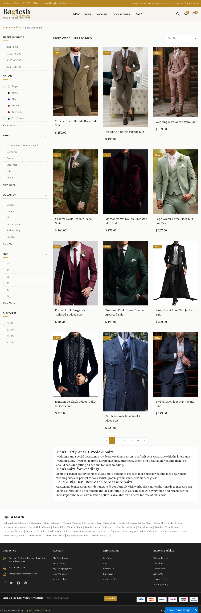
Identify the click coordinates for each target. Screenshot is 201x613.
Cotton (10, 158)
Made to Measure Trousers (175, 531)
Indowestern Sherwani (14, 527)
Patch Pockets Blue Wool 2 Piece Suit (122, 418)
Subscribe (110, 598)
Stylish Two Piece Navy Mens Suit (175, 404)
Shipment (108, 574)
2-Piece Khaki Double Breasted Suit (75, 123)
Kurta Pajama (145, 527)
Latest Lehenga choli (13, 535)
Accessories (121, 14)
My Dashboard (60, 558)
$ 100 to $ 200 (13, 53)
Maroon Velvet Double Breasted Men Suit (126, 221)
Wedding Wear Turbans (167, 527)
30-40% (10, 342)
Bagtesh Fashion (12, 27)
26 (8, 277)
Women (101, 14)
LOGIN (180, 3)
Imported (12, 164)
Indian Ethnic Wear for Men (67, 527)
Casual (10, 204)
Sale (139, 14)
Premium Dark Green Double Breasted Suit (124, 312)
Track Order (59, 579)
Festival (11, 237)
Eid (8, 217)
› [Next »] (144, 440)
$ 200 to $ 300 (13, 60)
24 (8, 264)
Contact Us (108, 568)
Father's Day (13, 230)
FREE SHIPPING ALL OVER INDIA (151, 3)
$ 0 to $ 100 (12, 47)
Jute (9, 171)
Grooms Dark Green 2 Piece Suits (73, 221)
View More (9, 125)
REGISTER (192, 3)
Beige (13, 86)
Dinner (10, 211)
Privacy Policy (160, 584)
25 (8, 270)
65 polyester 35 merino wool (22, 145)
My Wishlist (59, 563)
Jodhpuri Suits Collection (15, 523)
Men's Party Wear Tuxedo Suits (100, 523)
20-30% (10, 336)
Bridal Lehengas (100, 535)
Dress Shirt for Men (13, 531)
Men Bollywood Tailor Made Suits (140, 531)
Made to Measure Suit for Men (134, 523)
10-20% (10, 329)
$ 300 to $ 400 (13, 67)
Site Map (107, 558)
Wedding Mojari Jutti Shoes (99, 527)
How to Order (60, 574)
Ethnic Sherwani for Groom (168, 523)
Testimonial (159, 568)
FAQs (105, 563)
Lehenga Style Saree (77, 535)
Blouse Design (160, 558)
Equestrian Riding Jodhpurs (45, 523)
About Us (158, 574)
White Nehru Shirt (59, 531)
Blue (12, 99)
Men (88, 14)
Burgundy (15, 112)
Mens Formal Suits (125, 527)
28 (8, 283)
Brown (13, 105)
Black (13, 92)
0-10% (10, 323)
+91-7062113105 (29, 3)
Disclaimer (159, 563)
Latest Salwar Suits (54, 535)
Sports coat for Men (109, 531)
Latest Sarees (34, 535)
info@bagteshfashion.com (58, 3)
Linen (10, 177)
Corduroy (12, 152)
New (76, 14)
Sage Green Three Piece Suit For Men (174, 221)
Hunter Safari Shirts (36, 531)
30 (8, 289)
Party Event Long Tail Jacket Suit (175, 312)
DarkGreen (16, 118)
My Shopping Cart (62, 568)
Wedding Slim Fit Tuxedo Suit (124, 132)
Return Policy (110, 579)
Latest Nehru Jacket (39, 527)
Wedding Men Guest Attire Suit (176, 122)
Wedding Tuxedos (72, 523)
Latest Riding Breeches (83, 531)
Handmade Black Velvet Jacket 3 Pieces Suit (75, 404)
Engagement (14, 224)
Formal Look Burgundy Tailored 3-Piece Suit (70, 312)
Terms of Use (160, 579)
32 (8, 296)
